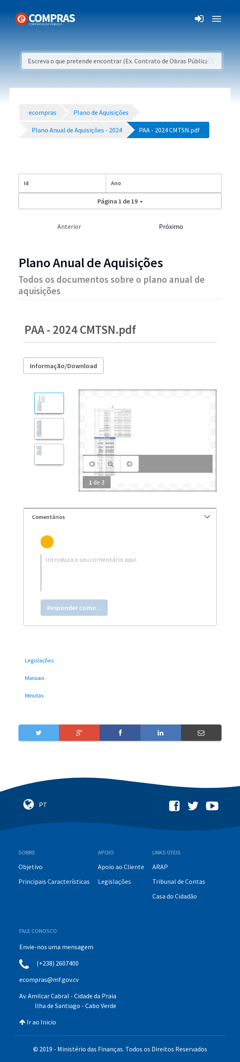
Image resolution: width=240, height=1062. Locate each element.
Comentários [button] (121, 517)
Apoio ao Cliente (121, 867)
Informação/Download (63, 366)
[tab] (120, 517)
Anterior (69, 226)
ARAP (160, 867)
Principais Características (54, 881)
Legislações (114, 881)
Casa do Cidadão (174, 896)
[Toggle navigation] (86, 18)
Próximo (171, 226)
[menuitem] (120, 660)
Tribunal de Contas (178, 881)
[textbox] (120, 572)
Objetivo (30, 867)
